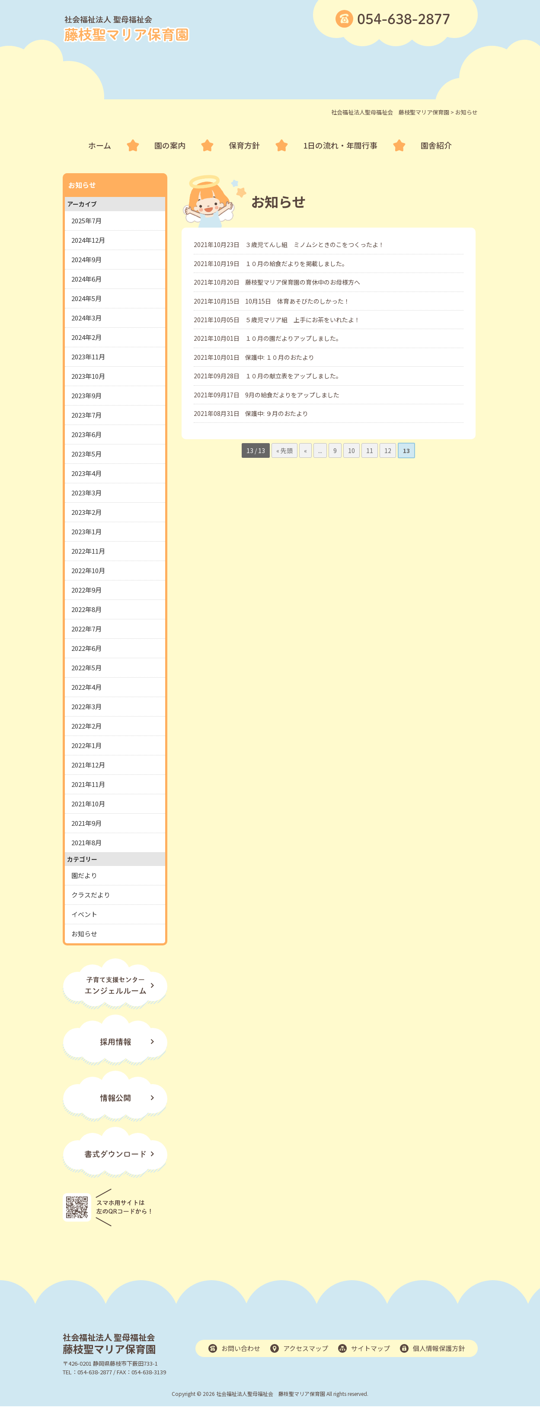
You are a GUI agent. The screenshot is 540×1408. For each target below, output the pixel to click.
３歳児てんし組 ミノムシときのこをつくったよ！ (314, 244)
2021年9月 (86, 823)
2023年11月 (88, 356)
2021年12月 (88, 764)
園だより (84, 875)
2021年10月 (88, 803)
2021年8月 (86, 842)
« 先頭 (284, 450)
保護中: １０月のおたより (279, 357)
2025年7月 (86, 220)
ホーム (99, 145)
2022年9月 (86, 589)
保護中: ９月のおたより (276, 413)
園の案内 (169, 145)
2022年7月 (86, 628)
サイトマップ (370, 1348)
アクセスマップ (305, 1348)
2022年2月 (86, 725)
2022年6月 (86, 648)
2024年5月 (86, 298)
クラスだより (90, 894)
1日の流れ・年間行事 (340, 145)
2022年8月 (86, 609)
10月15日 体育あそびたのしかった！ (297, 301)
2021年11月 (88, 784)
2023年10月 (88, 376)
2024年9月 (86, 259)
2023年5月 (86, 453)
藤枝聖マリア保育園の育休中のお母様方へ (302, 282)
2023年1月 (86, 531)
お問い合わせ (240, 1348)
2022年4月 (86, 686)
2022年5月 (86, 667)
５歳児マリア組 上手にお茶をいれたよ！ (302, 319)
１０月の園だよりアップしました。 (293, 338)
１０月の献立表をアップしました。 (293, 375)
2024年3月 (86, 317)
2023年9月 (86, 395)
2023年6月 (86, 434)
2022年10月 (88, 570)
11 (369, 450)
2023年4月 (86, 473)
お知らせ (84, 933)
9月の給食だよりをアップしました (292, 394)
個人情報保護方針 (439, 1348)
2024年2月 (86, 337)
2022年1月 (86, 745)
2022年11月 (88, 550)
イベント (84, 914)
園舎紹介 (436, 145)
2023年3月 (86, 492)
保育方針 (244, 145)
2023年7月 (86, 414)
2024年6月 (86, 278)
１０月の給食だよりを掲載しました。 (296, 263)
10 (351, 450)
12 (387, 450)
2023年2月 (86, 512)
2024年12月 (88, 239)
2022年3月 (86, 706)
